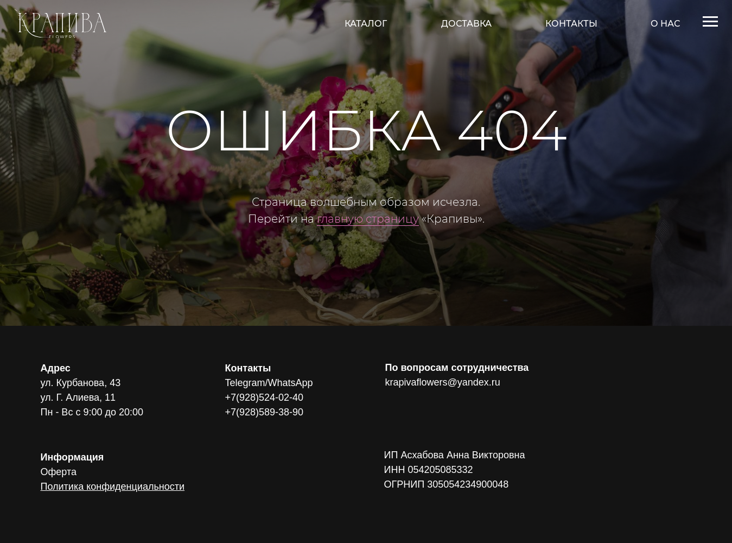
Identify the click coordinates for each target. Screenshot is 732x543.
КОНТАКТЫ (571, 23)
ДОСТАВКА (466, 23)
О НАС (665, 23)
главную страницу (368, 218)
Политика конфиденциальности (113, 486)
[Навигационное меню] (710, 21)
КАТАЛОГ (366, 23)
